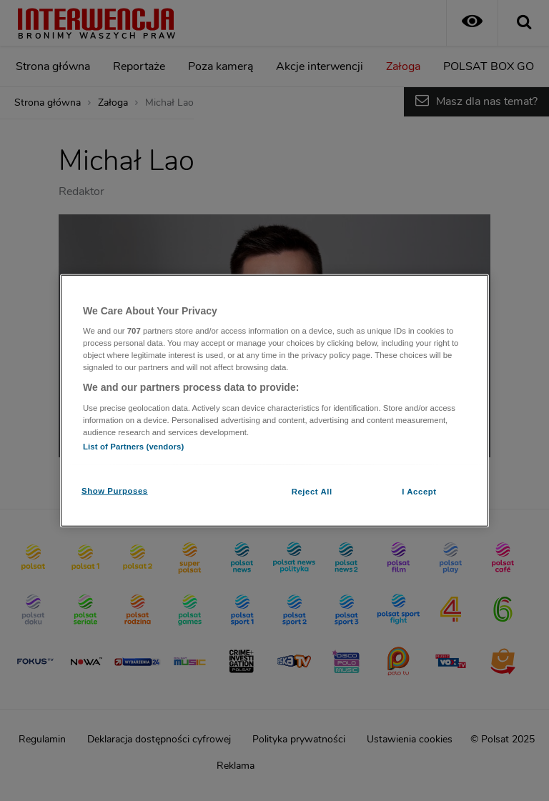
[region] (274, 400)
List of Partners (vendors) (133, 446)
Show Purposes (114, 491)
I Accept (419, 491)
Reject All (312, 491)
